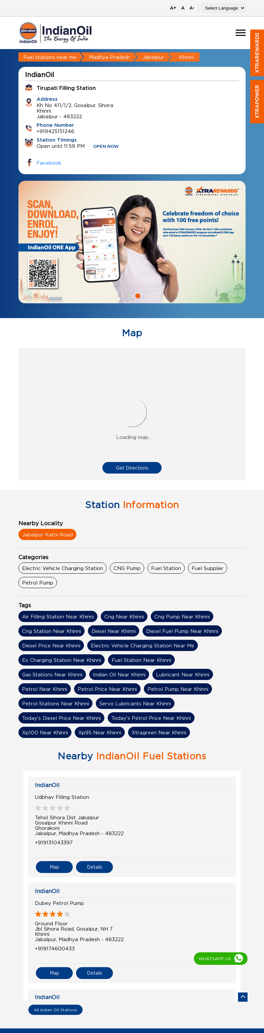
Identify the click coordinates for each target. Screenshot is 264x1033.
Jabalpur (153, 57)
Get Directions (132, 467)
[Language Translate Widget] (224, 8)
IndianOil (47, 785)
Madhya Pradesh (109, 57)
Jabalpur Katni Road (47, 534)
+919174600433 (55, 948)
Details (94, 866)
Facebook (49, 162)
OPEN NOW (106, 147)
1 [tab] (127, 295)
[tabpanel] (132, 242)
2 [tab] (137, 295)
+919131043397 (54, 842)
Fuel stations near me (49, 57)
